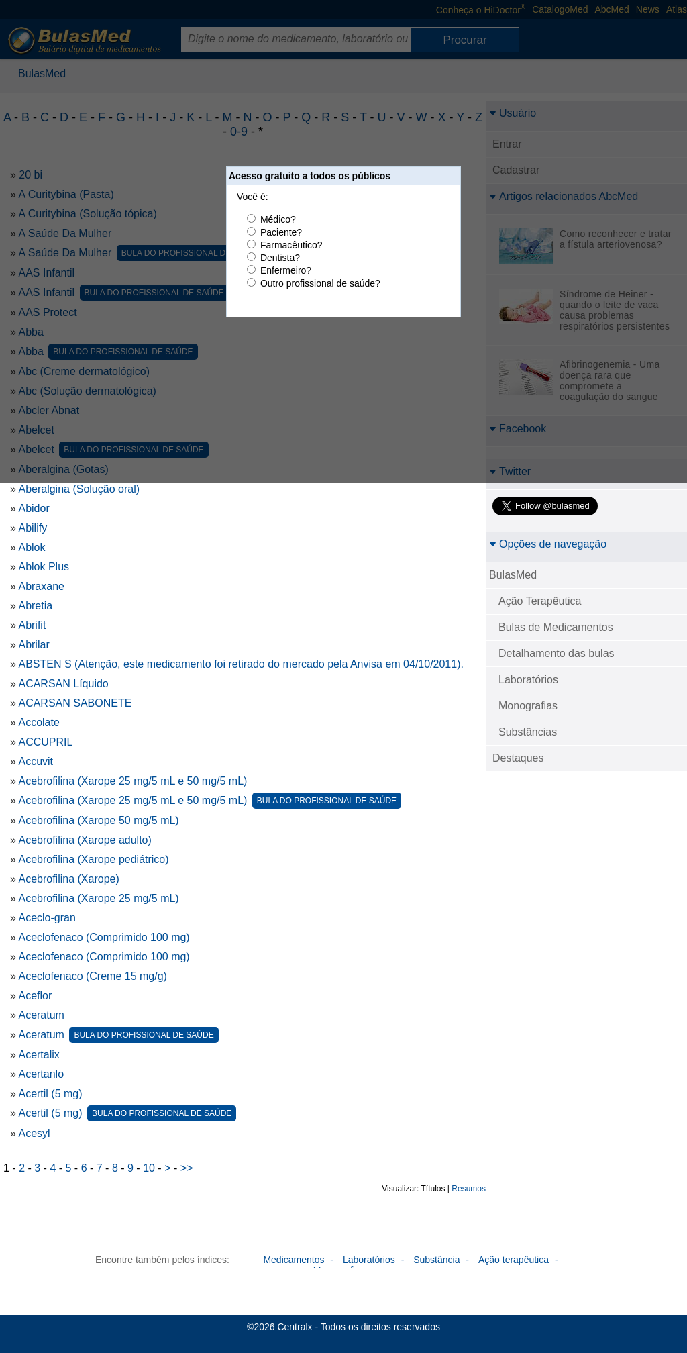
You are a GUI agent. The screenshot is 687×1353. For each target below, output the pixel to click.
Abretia (35, 605)
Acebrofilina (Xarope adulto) (84, 840)
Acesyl (34, 1133)
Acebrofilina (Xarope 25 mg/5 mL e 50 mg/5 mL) (132, 781)
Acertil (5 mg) (50, 1093)
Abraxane (41, 586)
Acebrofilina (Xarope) (68, 879)
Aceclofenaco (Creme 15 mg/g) (92, 976)
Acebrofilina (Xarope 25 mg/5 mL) (98, 898)
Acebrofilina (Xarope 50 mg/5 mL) (98, 820)
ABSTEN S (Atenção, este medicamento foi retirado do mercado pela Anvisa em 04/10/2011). (240, 664)
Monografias (528, 705)
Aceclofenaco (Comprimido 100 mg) (103, 937)
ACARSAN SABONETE (74, 703)
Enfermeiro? (285, 270)
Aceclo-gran (46, 917)
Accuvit (35, 761)
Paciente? (281, 232)
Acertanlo (41, 1074)
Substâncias (527, 732)
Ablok (31, 547)
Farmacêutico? (291, 245)
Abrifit (32, 625)
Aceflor (35, 995)
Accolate (38, 722)
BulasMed (513, 575)
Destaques (518, 758)
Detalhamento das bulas (556, 653)
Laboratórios (528, 679)
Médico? (278, 219)
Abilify (32, 528)
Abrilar (33, 644)
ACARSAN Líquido (63, 683)
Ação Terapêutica (539, 601)
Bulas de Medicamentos (555, 627)
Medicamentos (293, 1259)
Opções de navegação (547, 544)
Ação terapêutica (513, 1259)
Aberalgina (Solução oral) (79, 489)
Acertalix (38, 1054)
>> (186, 1168)
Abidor (33, 508)
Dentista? (280, 257)
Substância (436, 1259)
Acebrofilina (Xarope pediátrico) (93, 859)
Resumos (469, 1188)
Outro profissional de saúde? (320, 283)
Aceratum (41, 1015)
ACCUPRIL (45, 742)
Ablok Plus (43, 566)
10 (149, 1168)
